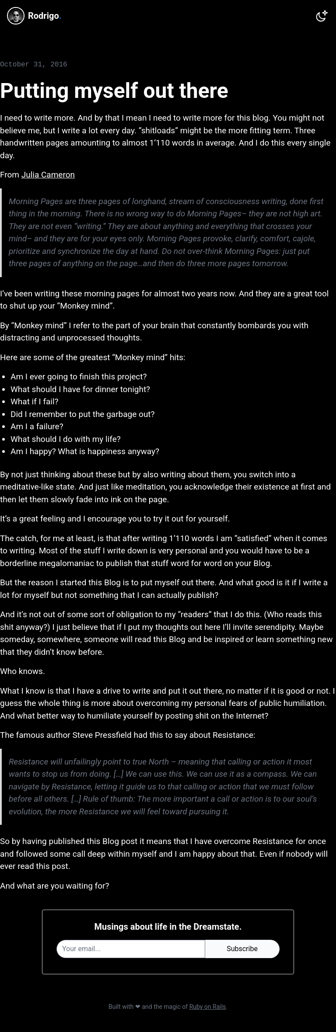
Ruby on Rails (207, 1006)
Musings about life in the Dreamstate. (168, 926)
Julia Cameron (48, 175)
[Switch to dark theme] (322, 16)
